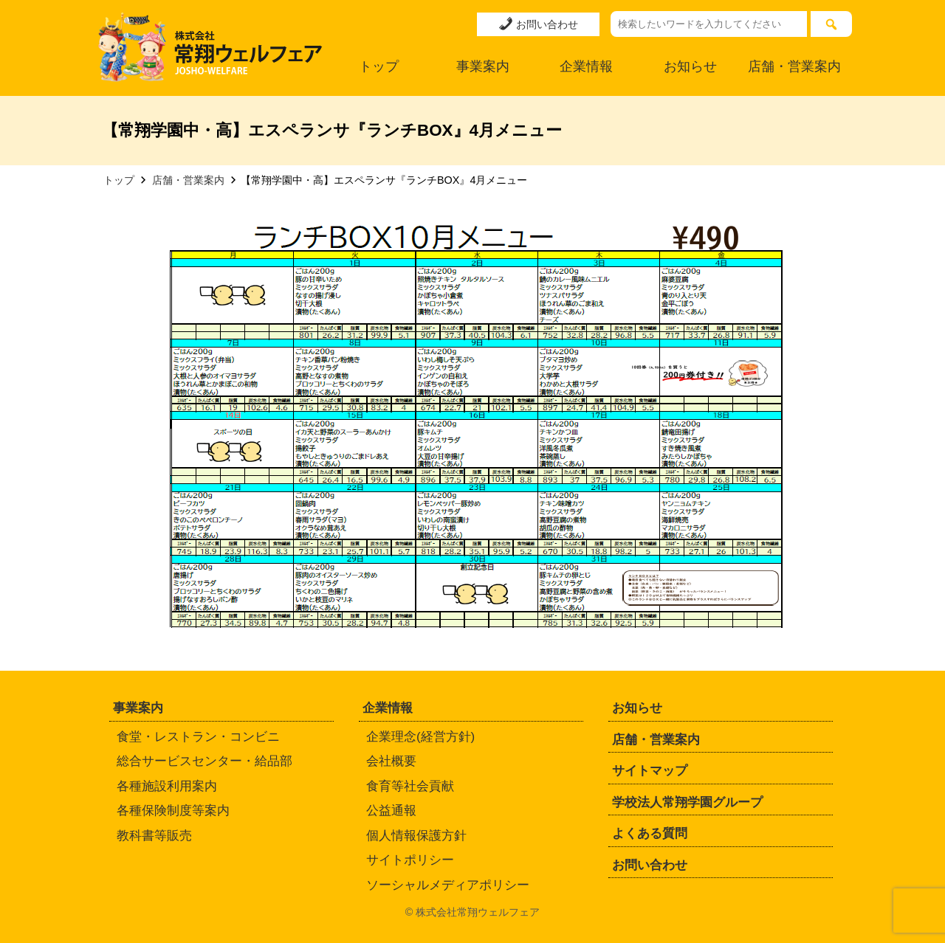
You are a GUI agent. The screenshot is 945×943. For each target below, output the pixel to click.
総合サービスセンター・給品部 (204, 761)
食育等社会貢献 (410, 786)
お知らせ (690, 66)
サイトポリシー (410, 860)
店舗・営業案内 (794, 66)
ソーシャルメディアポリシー (447, 885)
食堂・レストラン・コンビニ (198, 737)
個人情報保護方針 (416, 836)
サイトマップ (649, 771)
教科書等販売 (154, 836)
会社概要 (391, 761)
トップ (379, 66)
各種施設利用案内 (167, 786)
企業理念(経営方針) (420, 737)
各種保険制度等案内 (173, 811)
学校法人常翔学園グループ (687, 802)
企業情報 (586, 66)
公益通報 (391, 811)
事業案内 (482, 66)
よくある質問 (649, 833)
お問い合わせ (538, 23)
